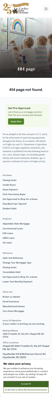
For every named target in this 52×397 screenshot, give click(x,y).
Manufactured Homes (14, 306)
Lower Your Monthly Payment (17, 282)
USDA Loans (8, 238)
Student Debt (9, 209)
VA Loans (7, 243)
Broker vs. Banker (11, 297)
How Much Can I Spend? (15, 204)
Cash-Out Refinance (13, 258)
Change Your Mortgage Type (17, 263)
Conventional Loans (13, 229)
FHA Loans (8, 233)
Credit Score (9, 185)
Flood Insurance (11, 302)
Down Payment (10, 190)
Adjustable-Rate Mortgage (16, 224)
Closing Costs (9, 180)
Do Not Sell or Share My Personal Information (26, 390)
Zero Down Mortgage (13, 311)
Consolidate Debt (12, 272)
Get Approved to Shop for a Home (20, 199)
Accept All (26, 384)
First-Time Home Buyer (14, 194)
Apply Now (16, 122)
